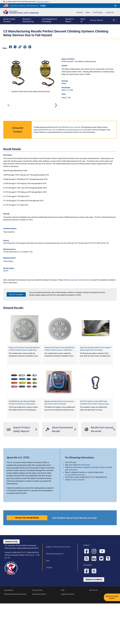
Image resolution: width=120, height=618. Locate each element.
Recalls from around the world (99, 437)
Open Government (39, 609)
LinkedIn (109, 475)
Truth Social (72, 477)
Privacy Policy (37, 605)
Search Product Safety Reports (18, 437)
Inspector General (67, 609)
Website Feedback (94, 595)
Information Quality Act (54, 561)
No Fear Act (93, 605)
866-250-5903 (60, 135)
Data (47, 568)
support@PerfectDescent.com (44, 137)
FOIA (62, 605)
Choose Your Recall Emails (27, 525)
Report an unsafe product (112, 596)
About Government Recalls (59, 437)
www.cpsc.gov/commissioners (78, 287)
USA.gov (49, 575)
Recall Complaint (16, 302)
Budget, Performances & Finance (58, 554)
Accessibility (8, 605)
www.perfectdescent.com (74, 137)
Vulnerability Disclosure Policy (15, 609)
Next (56, 109)
